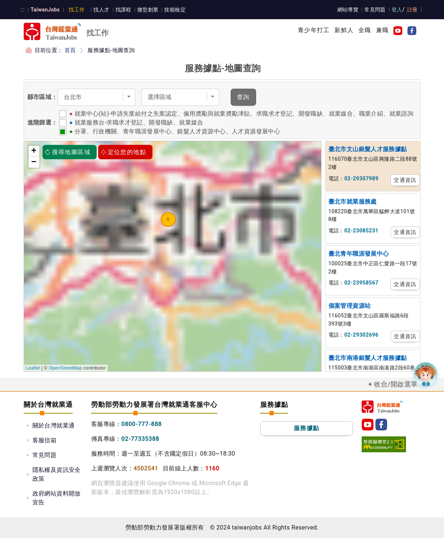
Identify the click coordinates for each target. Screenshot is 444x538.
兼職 (382, 30)
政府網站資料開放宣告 (56, 498)
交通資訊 (405, 180)
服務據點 (307, 428)
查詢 (243, 97)
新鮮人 (344, 30)
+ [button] (34, 151)
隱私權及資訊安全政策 (56, 474)
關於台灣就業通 (53, 425)
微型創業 (148, 10)
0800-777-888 (141, 424)
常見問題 (375, 10)
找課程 (123, 10)
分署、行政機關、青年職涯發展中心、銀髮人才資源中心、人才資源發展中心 (177, 131)
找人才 (101, 10)
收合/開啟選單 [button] (395, 384)
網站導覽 (348, 10)
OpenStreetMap (65, 368)
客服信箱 (44, 440)
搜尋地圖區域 (67, 152)
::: (23, 10)
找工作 (77, 10)
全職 (364, 30)
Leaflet (33, 368)
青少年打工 (314, 30)
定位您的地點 (123, 152)
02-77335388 (140, 438)
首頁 (70, 50)
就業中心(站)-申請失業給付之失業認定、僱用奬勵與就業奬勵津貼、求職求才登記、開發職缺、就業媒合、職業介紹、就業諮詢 (244, 113)
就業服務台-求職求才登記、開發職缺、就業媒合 (139, 122)
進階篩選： (42, 122)
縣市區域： (42, 97)
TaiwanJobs (45, 10)
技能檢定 (175, 10)
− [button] (34, 162)
